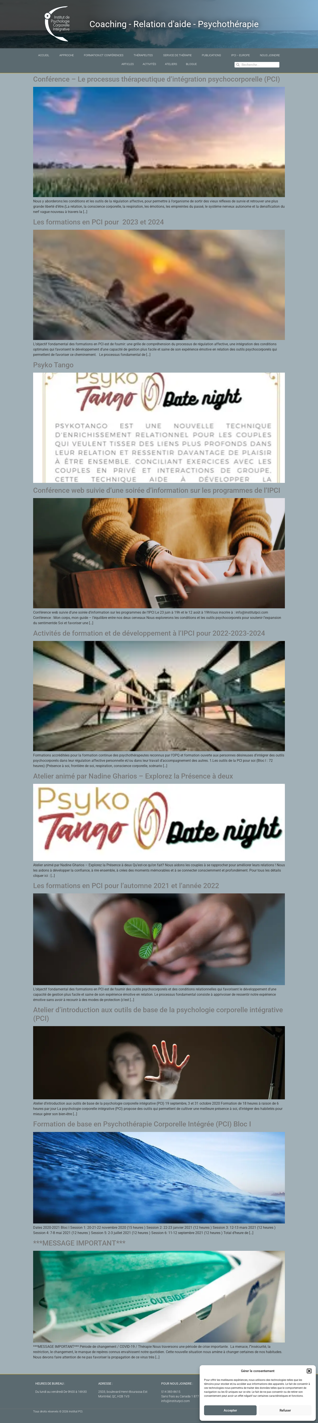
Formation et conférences (103, 55)
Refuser (285, 1410)
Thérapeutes (143, 55)
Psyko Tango (53, 365)
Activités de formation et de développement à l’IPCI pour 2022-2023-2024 (150, 633)
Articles (127, 64)
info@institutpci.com (175, 1401)
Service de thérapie (177, 55)
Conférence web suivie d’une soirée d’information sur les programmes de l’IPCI (156, 490)
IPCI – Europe (240, 55)
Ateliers (171, 64)
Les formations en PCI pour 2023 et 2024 (98, 222)
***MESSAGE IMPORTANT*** (79, 1243)
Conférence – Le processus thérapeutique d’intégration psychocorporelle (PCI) (156, 79)
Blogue (191, 64)
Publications (211, 55)
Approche (66, 55)
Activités (149, 64)
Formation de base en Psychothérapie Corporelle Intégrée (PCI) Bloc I (142, 1124)
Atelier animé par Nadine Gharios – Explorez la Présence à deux (133, 776)
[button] (309, 1371)
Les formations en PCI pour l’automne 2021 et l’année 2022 (126, 885)
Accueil (43, 55)
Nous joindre (270, 55)
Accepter (230, 1410)
